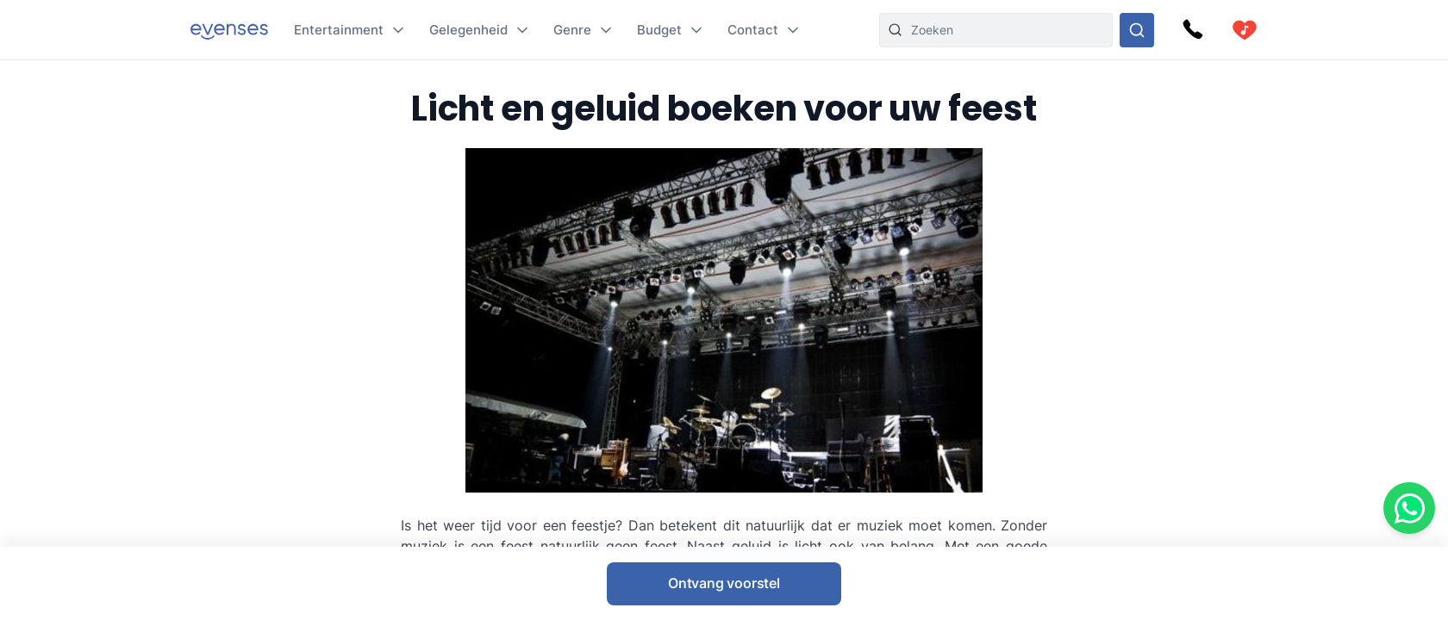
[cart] (1245, 30)
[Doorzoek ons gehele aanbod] (1137, 30)
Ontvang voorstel (724, 583)
